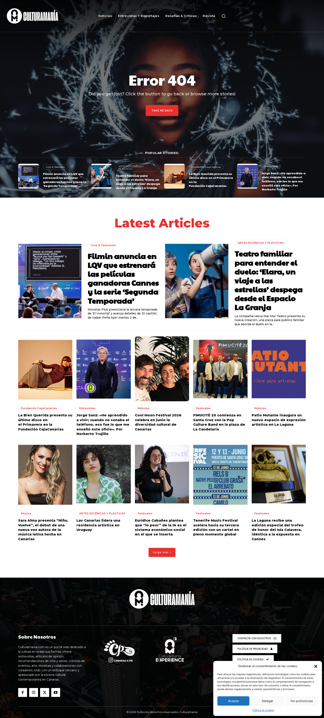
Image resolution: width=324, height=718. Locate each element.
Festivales (203, 408)
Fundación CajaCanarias (206, 166)
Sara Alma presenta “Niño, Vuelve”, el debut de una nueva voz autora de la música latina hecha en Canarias (43, 530)
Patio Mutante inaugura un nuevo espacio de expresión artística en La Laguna (279, 420)
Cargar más (162, 552)
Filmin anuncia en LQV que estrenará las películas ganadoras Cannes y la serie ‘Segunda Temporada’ (65, 180)
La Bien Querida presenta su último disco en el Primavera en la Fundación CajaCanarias (211, 180)
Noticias (143, 408)
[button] (316, 666)
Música (26, 513)
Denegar (267, 701)
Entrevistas (271, 166)
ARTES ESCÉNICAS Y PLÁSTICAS (131, 167)
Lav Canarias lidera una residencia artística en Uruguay (98, 525)
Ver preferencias (301, 701)
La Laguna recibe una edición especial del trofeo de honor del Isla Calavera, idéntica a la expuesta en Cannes (278, 530)
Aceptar (233, 701)
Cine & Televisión (55, 166)
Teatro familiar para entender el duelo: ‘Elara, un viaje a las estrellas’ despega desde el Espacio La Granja (138, 181)
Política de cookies (263, 710)
